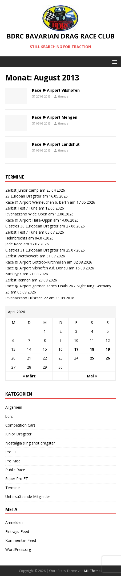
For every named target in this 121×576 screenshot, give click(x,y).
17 (76, 349)
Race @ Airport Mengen (54, 117)
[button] (114, 61)
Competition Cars (20, 425)
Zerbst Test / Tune (21, 208)
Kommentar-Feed (20, 540)
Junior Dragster (18, 433)
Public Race (15, 469)
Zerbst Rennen (18, 280)
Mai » (92, 375)
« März (29, 375)
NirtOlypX (13, 273)
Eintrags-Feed (17, 531)
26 (108, 358)
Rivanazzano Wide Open (26, 214)
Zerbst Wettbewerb (22, 255)
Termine (12, 487)
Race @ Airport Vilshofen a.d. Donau (36, 267)
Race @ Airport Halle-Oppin (28, 220)
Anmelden (14, 522)
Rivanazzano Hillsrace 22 (26, 297)
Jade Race (13, 243)
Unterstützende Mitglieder (27, 496)
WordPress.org (18, 549)
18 (92, 349)
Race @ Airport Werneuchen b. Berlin (37, 202)
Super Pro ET (16, 478)
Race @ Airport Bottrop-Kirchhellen (35, 262)
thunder (64, 96)
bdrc (9, 416)
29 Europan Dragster (23, 196)
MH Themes (93, 571)
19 (108, 349)
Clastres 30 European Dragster (31, 226)
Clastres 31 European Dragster (31, 250)
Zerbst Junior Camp (22, 190)
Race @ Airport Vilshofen (56, 90)
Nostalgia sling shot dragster (30, 443)
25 (92, 358)
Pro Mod (13, 460)
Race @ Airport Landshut (56, 144)
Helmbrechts (16, 238)
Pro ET (11, 451)
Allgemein (13, 407)
